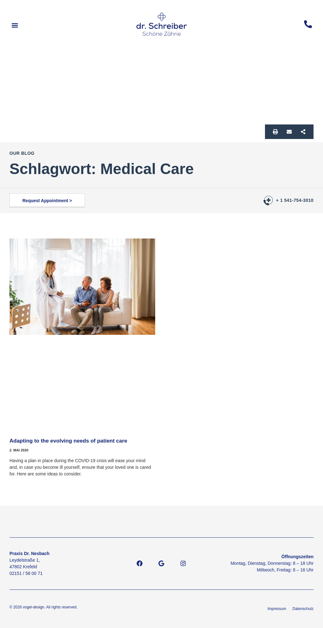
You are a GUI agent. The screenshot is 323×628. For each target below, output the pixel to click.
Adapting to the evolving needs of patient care (68, 441)
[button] (14, 25)
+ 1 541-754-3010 (295, 200)
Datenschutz (303, 609)
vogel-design (33, 607)
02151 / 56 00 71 (26, 573)
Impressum (276, 609)
